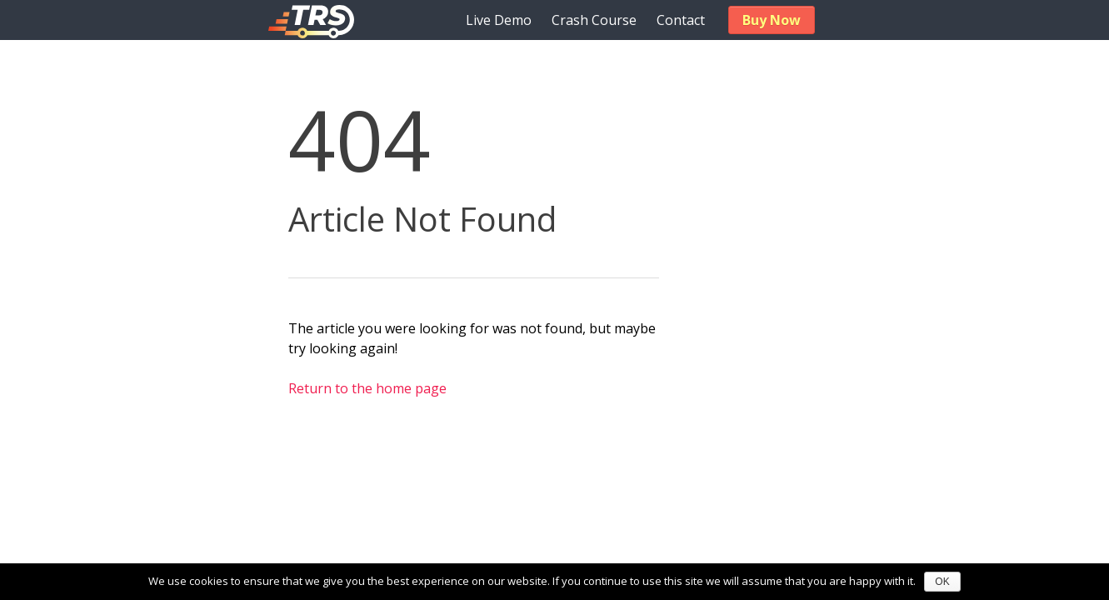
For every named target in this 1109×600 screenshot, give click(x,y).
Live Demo (499, 20)
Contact (681, 20)
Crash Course (594, 20)
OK (942, 582)
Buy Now (771, 20)
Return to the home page (367, 388)
